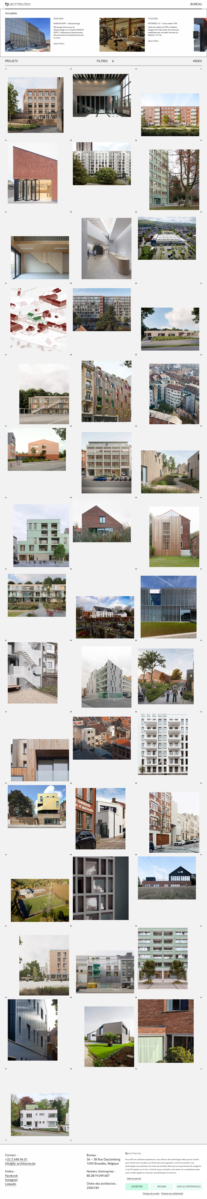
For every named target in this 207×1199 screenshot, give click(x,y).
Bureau (196, 4)
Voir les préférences (189, 1187)
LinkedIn (10, 1184)
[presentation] (27, 35)
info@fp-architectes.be (20, 1164)
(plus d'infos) (60, 43)
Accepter (136, 1187)
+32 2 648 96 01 (16, 1159)
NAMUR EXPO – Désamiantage (67, 23)
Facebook (11, 1176)
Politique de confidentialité (172, 1193)
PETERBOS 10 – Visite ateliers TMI (162, 23)
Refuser (161, 1187)
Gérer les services (134, 1178)
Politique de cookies (151, 1193)
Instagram (11, 1180)
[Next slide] (195, 35)
